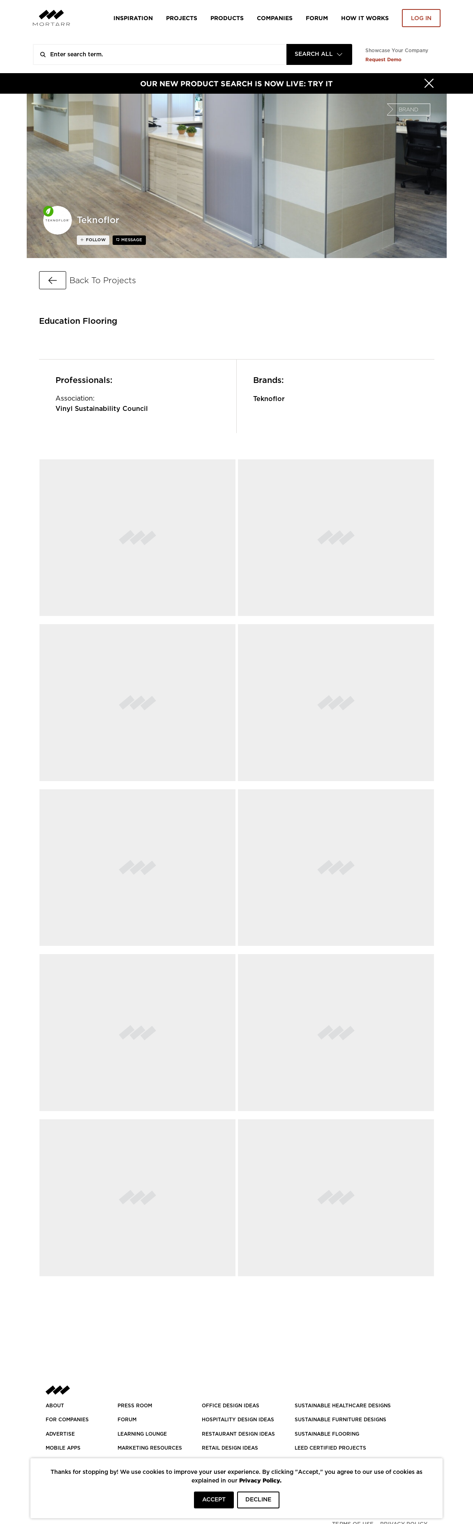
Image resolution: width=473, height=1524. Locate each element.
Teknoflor (269, 399)
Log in (421, 18)
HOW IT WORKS (365, 18)
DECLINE (258, 1500)
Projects (181, 18)
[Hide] (429, 83)
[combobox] (319, 54)
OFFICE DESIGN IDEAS (230, 1405)
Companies (275, 18)
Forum (317, 18)
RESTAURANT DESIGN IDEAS (238, 1434)
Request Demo (383, 59)
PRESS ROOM (135, 1405)
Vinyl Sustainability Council (101, 409)
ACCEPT (214, 1500)
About (55, 1405)
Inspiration (133, 18)
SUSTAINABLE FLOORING (327, 1434)
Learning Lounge (142, 1434)
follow (95, 240)
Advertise (60, 1434)
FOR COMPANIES (67, 1419)
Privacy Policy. (260, 1480)
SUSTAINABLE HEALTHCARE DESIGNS (343, 1405)
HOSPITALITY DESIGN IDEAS (238, 1419)
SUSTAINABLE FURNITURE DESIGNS (340, 1419)
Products (227, 18)
